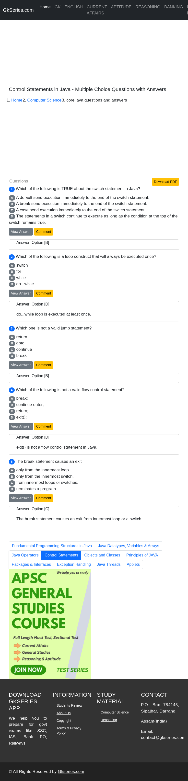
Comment (43, 232)
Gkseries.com (71, 771)
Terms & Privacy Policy (69, 730)
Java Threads (109, 564)
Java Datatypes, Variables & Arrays (128, 546)
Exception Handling (74, 564)
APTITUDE (121, 7)
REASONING (147, 7)
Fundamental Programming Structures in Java (52, 546)
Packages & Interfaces (31, 564)
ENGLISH (74, 7)
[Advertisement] (94, 51)
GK (58, 7)
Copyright (64, 721)
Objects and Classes (102, 555)
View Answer (21, 232)
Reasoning (109, 720)
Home (45, 7)
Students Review (69, 705)
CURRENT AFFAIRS (97, 10)
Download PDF (165, 182)
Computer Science (115, 712)
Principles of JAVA (142, 555)
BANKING (173, 7)
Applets (133, 564)
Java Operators (25, 555)
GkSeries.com (18, 10)
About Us (64, 713)
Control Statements (61, 555)
